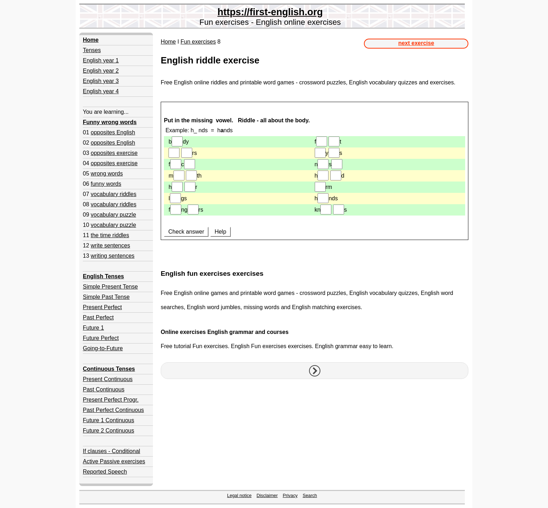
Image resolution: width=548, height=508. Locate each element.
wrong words (107, 174)
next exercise (416, 43)
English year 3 (101, 81)
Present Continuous (108, 379)
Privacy (290, 495)
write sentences (110, 245)
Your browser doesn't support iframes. (314, 182)
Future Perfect (101, 338)
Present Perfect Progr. (110, 400)
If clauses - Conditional (111, 451)
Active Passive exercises (114, 461)
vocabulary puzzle (113, 215)
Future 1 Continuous (108, 420)
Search (310, 495)
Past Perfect (98, 317)
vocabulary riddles (113, 194)
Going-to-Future (103, 348)
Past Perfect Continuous (113, 410)
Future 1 (93, 328)
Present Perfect (102, 307)
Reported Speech (105, 472)
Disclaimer (267, 495)
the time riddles (110, 235)
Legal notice (239, 495)
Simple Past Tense (106, 297)
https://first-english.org (270, 11)
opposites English (113, 132)
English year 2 (101, 71)
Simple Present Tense (110, 287)
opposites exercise (114, 153)
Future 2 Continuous (108, 431)
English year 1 (101, 60)
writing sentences (113, 256)
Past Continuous (103, 389)
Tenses (92, 50)
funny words (106, 184)
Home (168, 42)
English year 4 (101, 91)
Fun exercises (198, 42)
